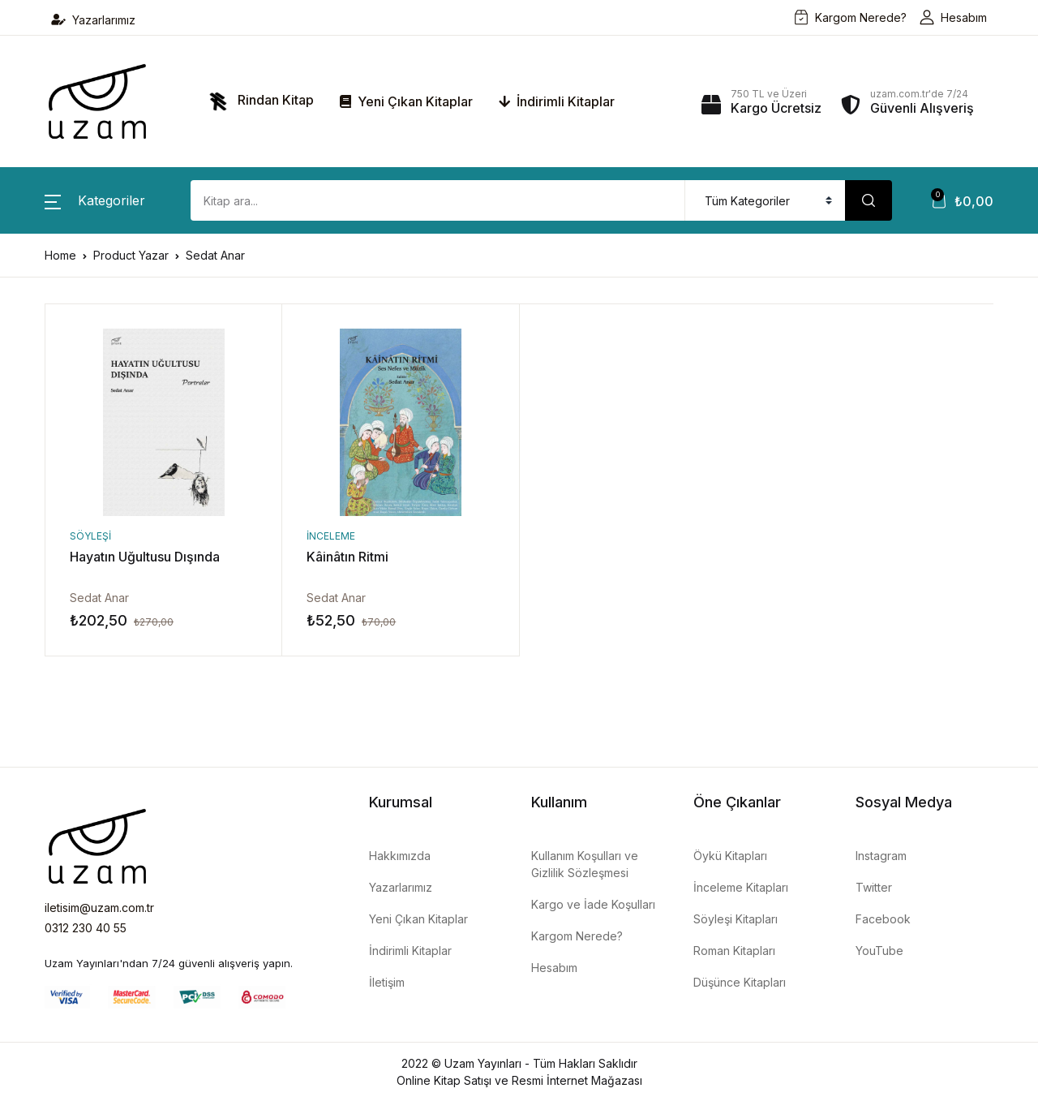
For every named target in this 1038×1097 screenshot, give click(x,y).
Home (60, 255)
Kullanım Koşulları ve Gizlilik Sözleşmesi (584, 864)
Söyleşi (90, 536)
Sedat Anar (99, 597)
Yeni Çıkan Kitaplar (406, 101)
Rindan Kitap (258, 101)
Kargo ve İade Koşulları (593, 904)
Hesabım (953, 17)
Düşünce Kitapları (739, 982)
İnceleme (331, 536)
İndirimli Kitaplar (557, 101)
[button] (95, 200)
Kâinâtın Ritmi (347, 556)
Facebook (883, 919)
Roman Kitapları (734, 950)
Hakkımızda (400, 856)
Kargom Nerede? (850, 17)
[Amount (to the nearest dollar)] (438, 200)
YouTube (879, 950)
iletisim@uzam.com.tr (99, 907)
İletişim (387, 982)
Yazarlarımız (93, 20)
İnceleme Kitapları (740, 887)
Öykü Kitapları (730, 856)
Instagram (881, 856)
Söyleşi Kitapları (735, 919)
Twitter (874, 887)
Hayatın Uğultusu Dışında (145, 556)
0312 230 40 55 (86, 928)
